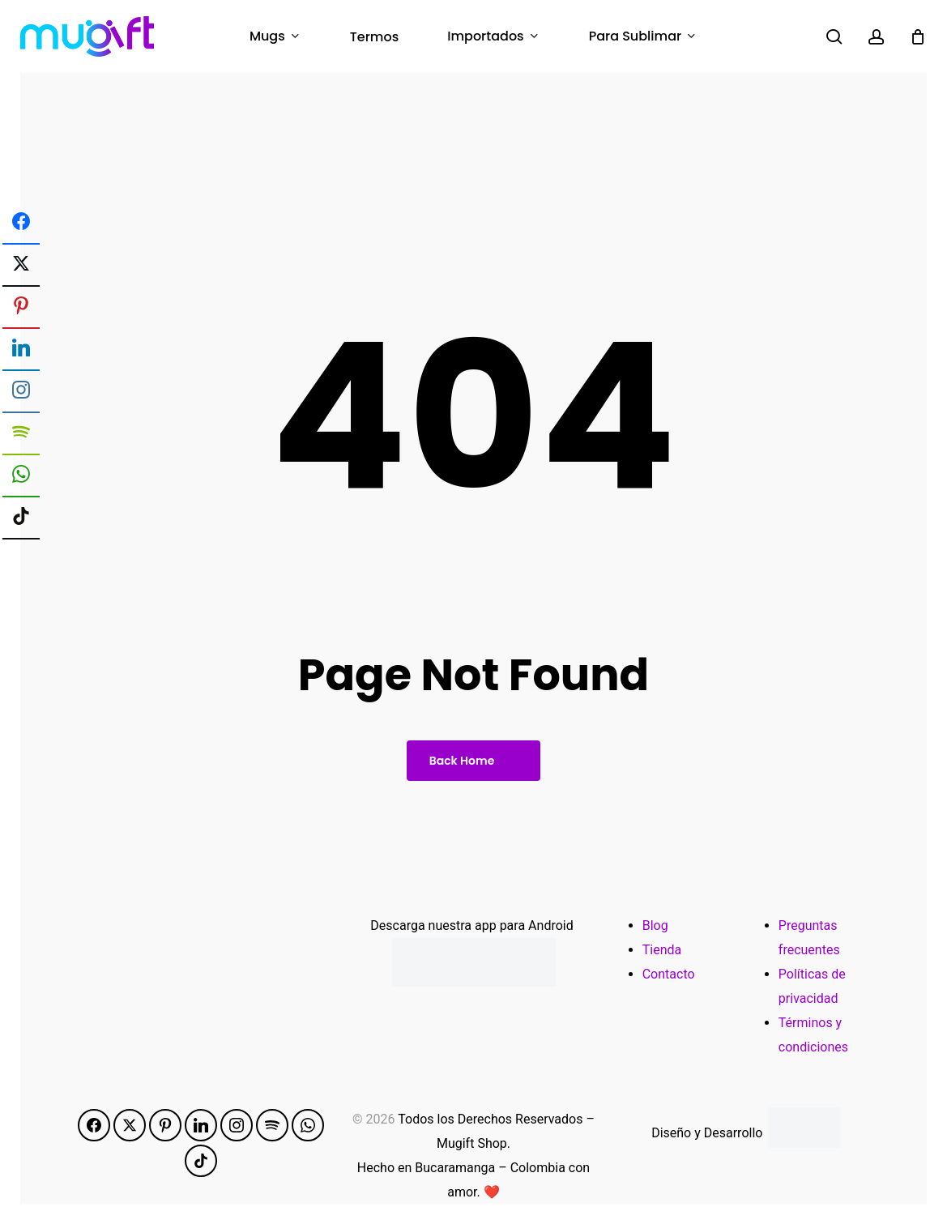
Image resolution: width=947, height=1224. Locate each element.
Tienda (661, 949)
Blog (655, 925)
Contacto (668, 974)
